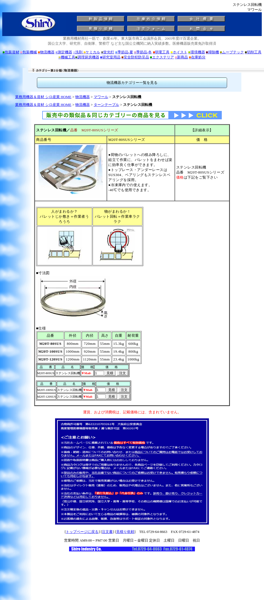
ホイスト (179, 52)
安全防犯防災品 (135, 57)
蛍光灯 (107, 52)
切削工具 (253, 52)
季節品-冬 (143, 52)
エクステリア (162, 57)
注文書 (107, 532)
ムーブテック (232, 52)
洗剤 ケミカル (86, 52)
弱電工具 (161, 52)
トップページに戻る (82, 532)
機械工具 (66, 57)
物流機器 (46, 52)
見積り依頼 (125, 532)
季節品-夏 (124, 52)
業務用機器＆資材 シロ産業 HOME (43, 97)
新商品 (181, 57)
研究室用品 (110, 57)
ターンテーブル (106, 105)
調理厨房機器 (87, 57)
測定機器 (63, 52)
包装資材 (11, 52)
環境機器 (196, 52)
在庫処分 (197, 57)
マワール (101, 97)
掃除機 (212, 52)
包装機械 (28, 52)
